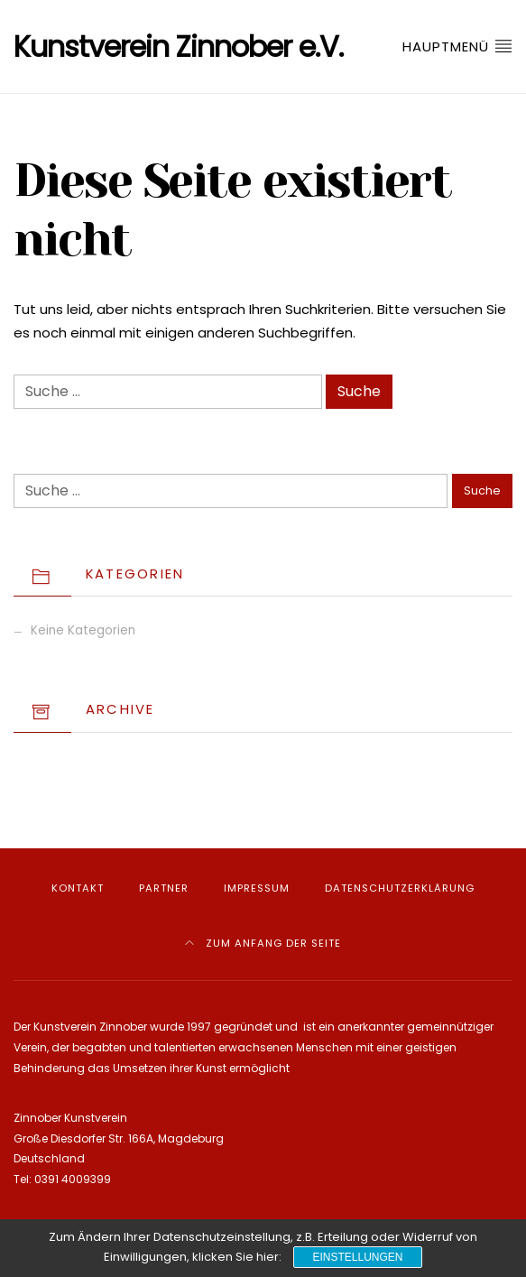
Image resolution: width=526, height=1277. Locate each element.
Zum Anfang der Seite (263, 943)
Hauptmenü (457, 46)
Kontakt (77, 888)
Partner (164, 888)
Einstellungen (357, 1257)
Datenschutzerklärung (400, 888)
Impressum (257, 888)
